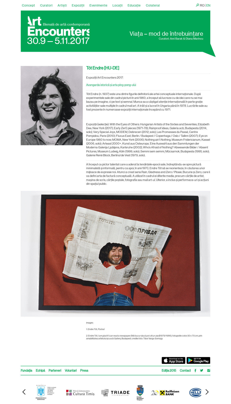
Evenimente (98, 5)
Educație (134, 5)
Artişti (62, 5)
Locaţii (118, 5)
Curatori (46, 5)
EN (208, 5)
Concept (28, 5)
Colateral (153, 5)
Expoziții (78, 5)
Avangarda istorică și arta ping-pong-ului (111, 85)
